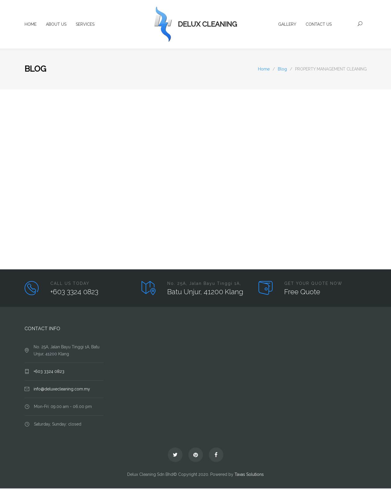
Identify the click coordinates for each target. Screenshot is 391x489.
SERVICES (85, 25)
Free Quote (302, 292)
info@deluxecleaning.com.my (62, 389)
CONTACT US (319, 25)
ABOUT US (56, 25)
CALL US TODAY (69, 284)
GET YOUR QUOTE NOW (313, 284)
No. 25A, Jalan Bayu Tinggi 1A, (204, 284)
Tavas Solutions (249, 475)
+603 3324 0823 (74, 292)
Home (264, 69)
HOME (31, 25)
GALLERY (287, 25)
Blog (35, 69)
